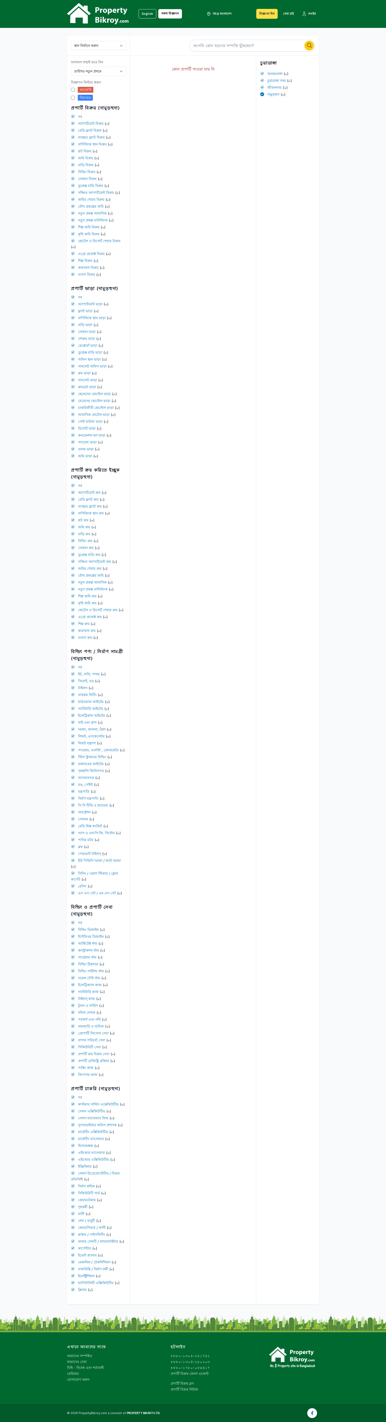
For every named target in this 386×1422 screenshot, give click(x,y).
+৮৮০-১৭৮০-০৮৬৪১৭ (190, 1368)
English (147, 14)
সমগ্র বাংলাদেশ (219, 13)
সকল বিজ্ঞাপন (170, 13)
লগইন (309, 13)
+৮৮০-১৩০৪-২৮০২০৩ (190, 1362)
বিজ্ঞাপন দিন (266, 14)
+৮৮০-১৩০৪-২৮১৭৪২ (190, 1356)
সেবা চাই (288, 14)
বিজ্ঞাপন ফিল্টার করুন (86, 82)
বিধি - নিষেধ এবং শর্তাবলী (85, 1368)
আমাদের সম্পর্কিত (79, 1356)
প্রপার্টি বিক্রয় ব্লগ (182, 1383)
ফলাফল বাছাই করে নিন (87, 62)
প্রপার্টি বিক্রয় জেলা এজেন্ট (190, 1373)
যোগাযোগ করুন (78, 1379)
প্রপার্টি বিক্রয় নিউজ (184, 1389)
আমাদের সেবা (77, 1362)
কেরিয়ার (73, 1373)
